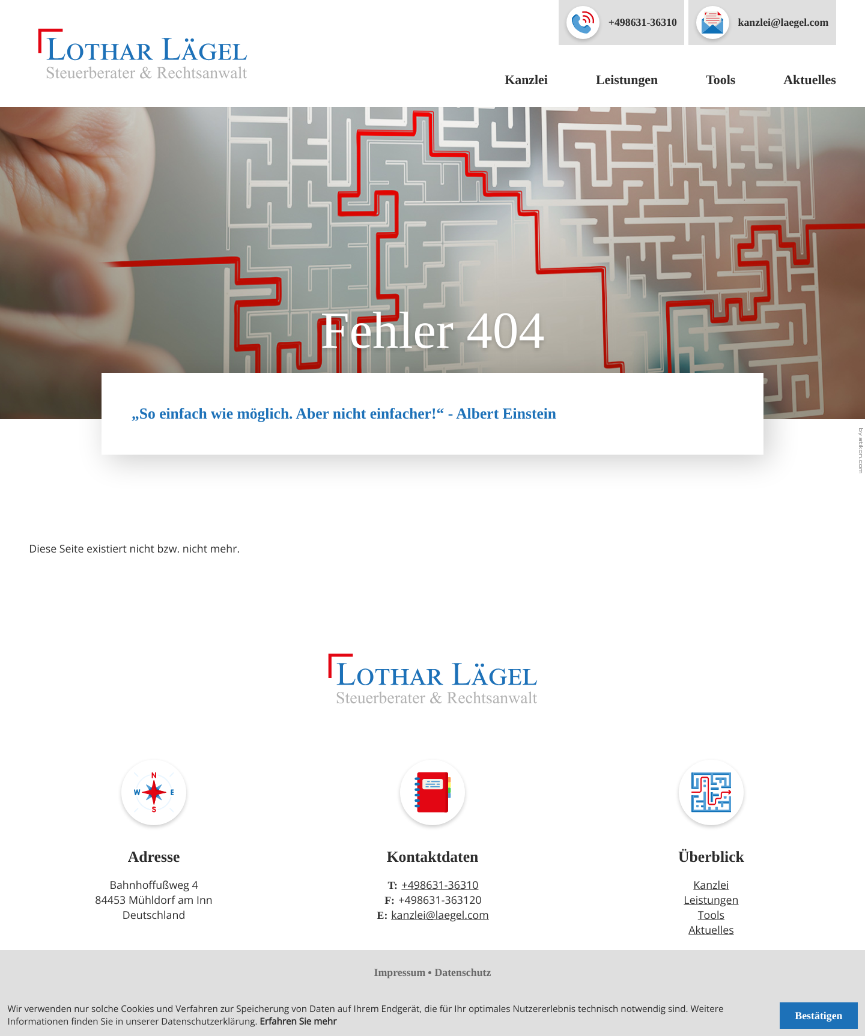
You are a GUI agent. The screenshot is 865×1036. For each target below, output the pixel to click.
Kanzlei (526, 79)
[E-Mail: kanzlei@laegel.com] (762, 22)
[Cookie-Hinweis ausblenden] (818, 1015)
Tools (720, 79)
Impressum (400, 972)
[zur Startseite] (142, 53)
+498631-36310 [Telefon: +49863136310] (439, 885)
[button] (621, 22)
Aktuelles (809, 79)
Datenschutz (462, 972)
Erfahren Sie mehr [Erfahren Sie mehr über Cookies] (298, 1022)
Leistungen (627, 79)
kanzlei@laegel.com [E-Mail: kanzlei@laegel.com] (440, 915)
